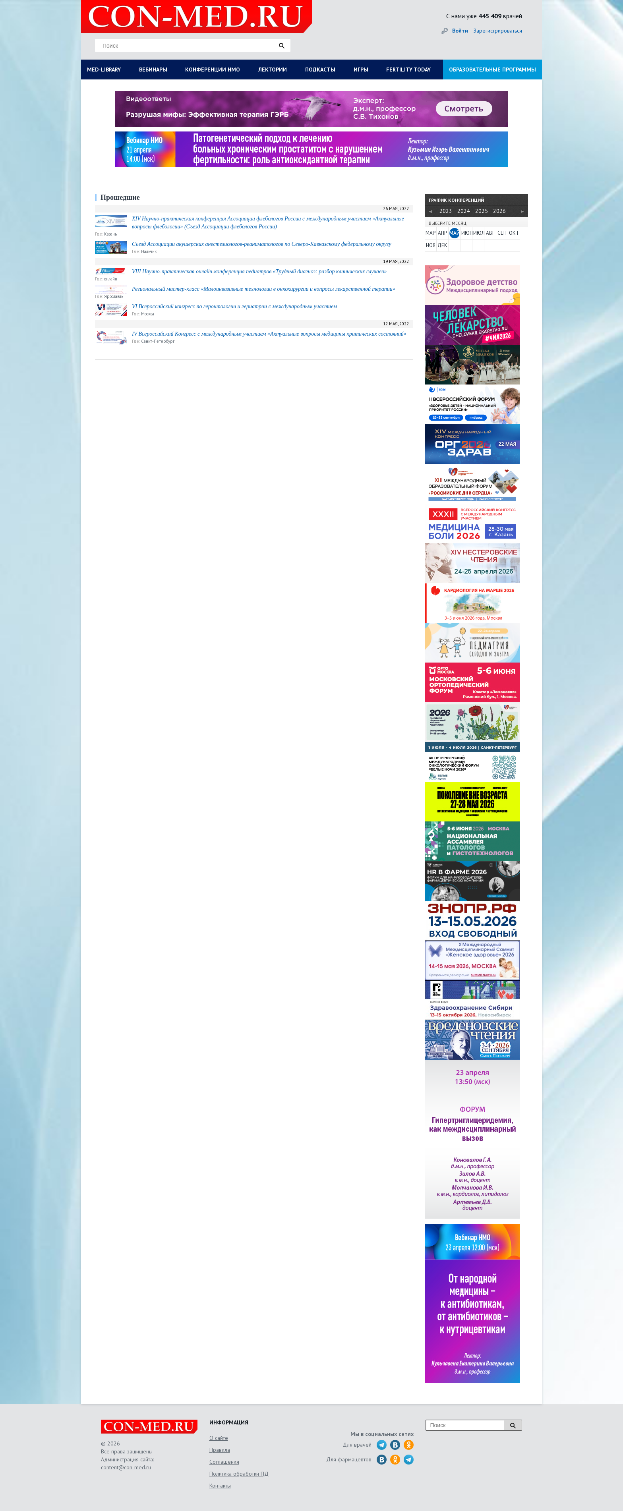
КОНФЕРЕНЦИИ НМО (212, 69)
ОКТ (514, 233)
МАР (430, 233)
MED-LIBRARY (104, 69)
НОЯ (430, 245)
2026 (499, 210)
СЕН (502, 233)
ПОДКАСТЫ (320, 69)
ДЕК (442, 245)
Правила (219, 1449)
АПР (442, 233)
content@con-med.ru (126, 1467)
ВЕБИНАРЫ (153, 69)
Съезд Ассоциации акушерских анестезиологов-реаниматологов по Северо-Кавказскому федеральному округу (261, 244)
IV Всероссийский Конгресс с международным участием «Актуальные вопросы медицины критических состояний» (269, 334)
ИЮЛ (478, 233)
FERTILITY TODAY (408, 69)
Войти (460, 30)
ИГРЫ (361, 69)
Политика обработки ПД (239, 1473)
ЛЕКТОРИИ (272, 69)
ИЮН (466, 233)
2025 (481, 210)
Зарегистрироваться (498, 30)
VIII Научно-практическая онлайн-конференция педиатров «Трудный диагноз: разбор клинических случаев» (259, 271)
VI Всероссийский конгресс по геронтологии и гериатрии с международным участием (234, 306)
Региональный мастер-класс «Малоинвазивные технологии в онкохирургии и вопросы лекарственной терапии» (263, 289)
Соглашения (224, 1461)
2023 (445, 210)
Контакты (220, 1485)
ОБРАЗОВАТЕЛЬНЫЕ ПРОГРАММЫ (492, 69)
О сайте (218, 1437)
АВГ (490, 233)
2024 (463, 210)
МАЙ (454, 233)
